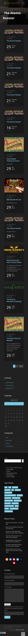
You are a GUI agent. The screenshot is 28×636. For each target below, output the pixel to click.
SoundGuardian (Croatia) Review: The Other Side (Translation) (14, 541)
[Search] (23, 460)
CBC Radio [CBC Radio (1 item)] (17, 490)
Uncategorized (9, 446)
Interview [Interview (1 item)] (19, 495)
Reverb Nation (10, 469)
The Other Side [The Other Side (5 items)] (8, 511)
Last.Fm (8, 471)
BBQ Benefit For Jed (14, 200)
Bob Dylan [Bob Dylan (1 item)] (7, 490)
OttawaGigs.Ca (10, 475)
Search (6, 458)
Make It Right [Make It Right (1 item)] (17, 500)
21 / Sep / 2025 (10, 63)
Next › (21, 366)
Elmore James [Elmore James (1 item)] (8, 492)
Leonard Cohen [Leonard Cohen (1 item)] (8, 500)
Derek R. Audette (11, 476)
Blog (7, 437)
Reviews (8, 443)
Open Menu (22, 3)
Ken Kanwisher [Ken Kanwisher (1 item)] (16, 498)
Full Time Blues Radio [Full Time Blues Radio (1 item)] (10, 495)
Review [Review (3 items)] (6, 508)
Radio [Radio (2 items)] (16, 505)
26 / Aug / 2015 (10, 295)
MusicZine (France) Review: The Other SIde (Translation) (13, 536)
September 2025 (10, 382)
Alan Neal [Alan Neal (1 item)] (15, 487)
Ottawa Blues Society (12, 473)
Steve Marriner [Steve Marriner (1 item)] (14, 508)
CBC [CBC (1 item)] (12, 490)
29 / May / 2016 (10, 154)
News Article (9, 440)
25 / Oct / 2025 (10, 36)
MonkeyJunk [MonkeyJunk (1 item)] (15, 503)
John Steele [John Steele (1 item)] (8, 498)
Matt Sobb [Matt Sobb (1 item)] (7, 503)
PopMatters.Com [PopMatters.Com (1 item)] (9, 505)
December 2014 (10, 385)
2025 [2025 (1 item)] (10, 487)
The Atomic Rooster (14, 41)
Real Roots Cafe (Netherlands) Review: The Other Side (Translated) (14, 532)
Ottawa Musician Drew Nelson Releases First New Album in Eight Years (14, 550)
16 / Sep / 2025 (10, 117)
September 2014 (10, 388)
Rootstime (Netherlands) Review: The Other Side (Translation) (14, 545)
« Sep (5, 426)
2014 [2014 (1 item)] (6, 487)
